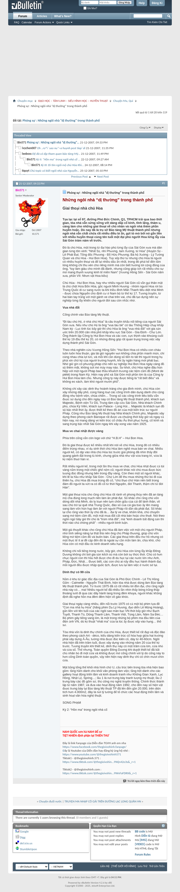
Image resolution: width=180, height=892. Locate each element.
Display (157, 127)
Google (24, 831)
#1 (163, 183)
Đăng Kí (157, 3)
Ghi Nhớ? (90, 8)
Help (142, 3)
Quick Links (63, 22)
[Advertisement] (90, 61)
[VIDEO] (140, 844)
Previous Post (79, 176)
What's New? (62, 16)
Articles (42, 16)
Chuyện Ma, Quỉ (123, 101)
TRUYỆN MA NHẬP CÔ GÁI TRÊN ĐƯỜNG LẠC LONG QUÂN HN (102, 801)
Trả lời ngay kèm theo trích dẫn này (144, 781)
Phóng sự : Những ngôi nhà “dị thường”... (53, 142)
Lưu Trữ (142, 866)
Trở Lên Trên (157, 866)
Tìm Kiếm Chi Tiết (157, 22)
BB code (140, 831)
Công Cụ (144, 127)
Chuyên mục (25, 101)
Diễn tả (146, 835)
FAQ (16, 22)
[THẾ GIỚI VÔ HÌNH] (123, 866)
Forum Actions (43, 22)
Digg (22, 837)
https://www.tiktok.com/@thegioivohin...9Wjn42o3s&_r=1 (99, 762)
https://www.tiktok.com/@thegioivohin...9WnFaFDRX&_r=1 (100, 773)
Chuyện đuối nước (50, 801)
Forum (22, 16)
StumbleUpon (28, 849)
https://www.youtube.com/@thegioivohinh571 (92, 754)
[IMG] (143, 840)
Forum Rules (142, 854)
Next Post (103, 176)
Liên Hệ (104, 866)
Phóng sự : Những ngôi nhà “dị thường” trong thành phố (61, 121)
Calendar (27, 22)
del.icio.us (26, 843)
